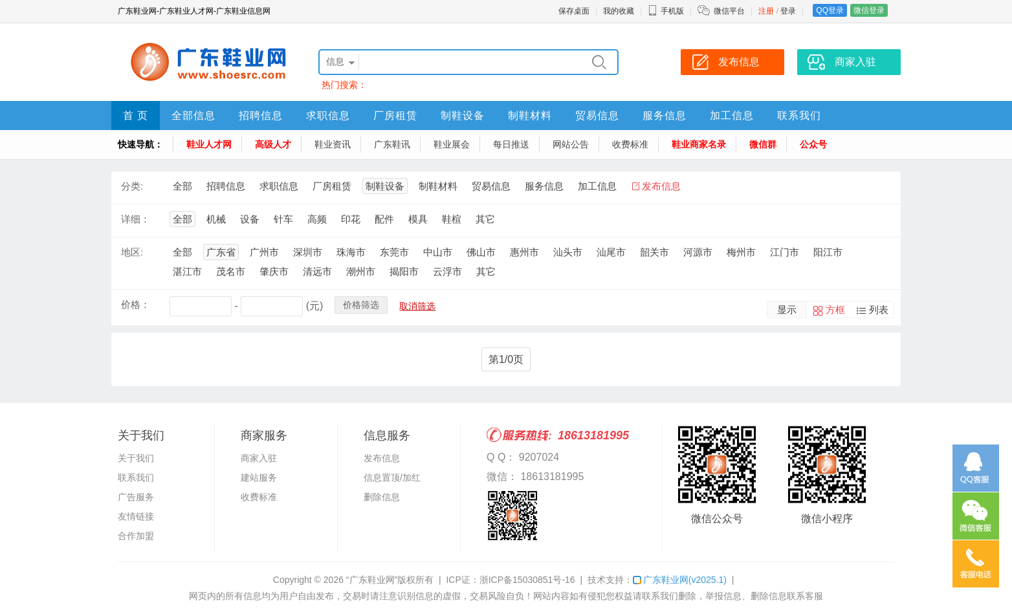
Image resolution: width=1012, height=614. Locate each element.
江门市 (784, 252)
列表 (878, 309)
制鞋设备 (463, 115)
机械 (216, 219)
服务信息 (665, 115)
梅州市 (741, 252)
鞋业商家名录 (699, 144)
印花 (350, 219)
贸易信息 (597, 115)
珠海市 (351, 252)
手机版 (666, 11)
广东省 (221, 252)
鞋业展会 (452, 144)
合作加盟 (136, 536)
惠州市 (524, 252)
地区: (132, 252)
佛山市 (481, 252)
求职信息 (328, 115)
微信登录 (869, 10)
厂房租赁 (395, 115)
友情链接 (136, 516)
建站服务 (259, 477)
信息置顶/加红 (392, 477)
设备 (249, 219)
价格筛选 (361, 305)
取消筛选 (417, 306)
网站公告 (571, 144)
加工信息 (732, 115)
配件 (384, 219)
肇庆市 (274, 271)
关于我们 (136, 458)
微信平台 (729, 11)
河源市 (697, 252)
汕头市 (567, 252)
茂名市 (230, 271)
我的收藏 (618, 11)
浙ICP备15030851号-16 (527, 580)
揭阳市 (404, 271)
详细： (135, 219)
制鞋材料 (530, 115)
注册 (766, 11)
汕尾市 (611, 252)
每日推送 (511, 144)
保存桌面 (573, 11)
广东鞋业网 (680, 580)
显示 (787, 309)
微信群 (762, 144)
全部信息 (193, 115)
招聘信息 (261, 115)
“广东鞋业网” (371, 580)
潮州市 (360, 271)
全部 (182, 186)
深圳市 (307, 252)
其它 (485, 219)
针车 (283, 219)
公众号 (813, 144)
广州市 (264, 252)
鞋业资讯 (332, 144)
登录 (788, 11)
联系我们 (799, 115)
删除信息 (382, 497)
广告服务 (136, 497)
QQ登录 (830, 10)
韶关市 (654, 252)
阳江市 (827, 252)
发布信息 (661, 186)
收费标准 (630, 144)
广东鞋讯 (392, 144)
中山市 (437, 252)
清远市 (317, 271)
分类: (132, 186)
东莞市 (394, 252)
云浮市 (447, 271)
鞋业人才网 (209, 144)
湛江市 (187, 271)
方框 (835, 309)
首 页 (135, 115)
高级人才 (273, 144)
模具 (418, 219)
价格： (135, 304)
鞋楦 (451, 219)
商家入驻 (259, 458)
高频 (317, 219)
